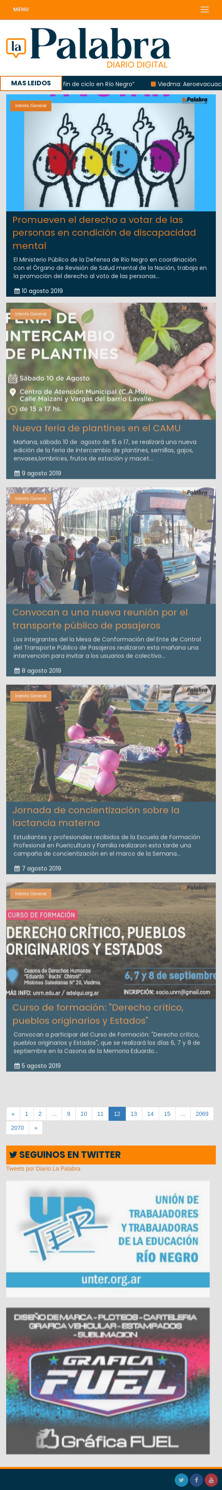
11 (100, 1113)
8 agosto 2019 (37, 667)
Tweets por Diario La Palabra (43, 1168)
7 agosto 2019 (37, 865)
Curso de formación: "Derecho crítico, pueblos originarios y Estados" (97, 1010)
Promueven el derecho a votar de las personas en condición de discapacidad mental (104, 232)
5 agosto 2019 (37, 1062)
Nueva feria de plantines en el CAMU (96, 424)
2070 (17, 1128)
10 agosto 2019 (38, 291)
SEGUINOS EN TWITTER (65, 1154)
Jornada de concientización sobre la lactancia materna (96, 813)
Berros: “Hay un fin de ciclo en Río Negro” (83, 84)
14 (150, 1113)
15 (167, 1113)
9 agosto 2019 (37, 470)
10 (84, 1113)
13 (134, 1113)
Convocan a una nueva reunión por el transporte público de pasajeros (100, 615)
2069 (202, 1113)
